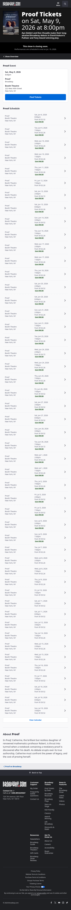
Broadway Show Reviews (34, 858)
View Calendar (35, 720)
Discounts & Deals (49, 828)
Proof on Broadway (12, 766)
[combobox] (64, 4)
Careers (48, 844)
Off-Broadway (49, 823)
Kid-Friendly (49, 810)
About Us (48, 841)
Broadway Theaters (34, 849)
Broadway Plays (49, 800)
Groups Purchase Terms (35, 881)
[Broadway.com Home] (11, 4)
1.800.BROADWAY (18, 793)
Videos (62, 801)
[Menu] (58, 4)
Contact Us (7, 791)
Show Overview (10, 57)
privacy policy (41, 893)
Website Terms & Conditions (35, 874)
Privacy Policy (35, 871)
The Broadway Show (63, 790)
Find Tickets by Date (49, 789)
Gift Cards (34, 853)
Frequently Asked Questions (34, 794)
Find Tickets (35, 97)
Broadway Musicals (49, 794)
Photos (62, 804)
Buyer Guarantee (49, 852)
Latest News (61, 796)
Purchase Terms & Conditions (35, 877)
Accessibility (49, 848)
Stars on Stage (48, 805)
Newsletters (35, 839)
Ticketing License (35, 884)
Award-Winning (48, 817)
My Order (34, 788)
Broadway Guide (34, 843)
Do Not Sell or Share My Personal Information (35, 890)
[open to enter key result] (65, 4)
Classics (48, 813)
